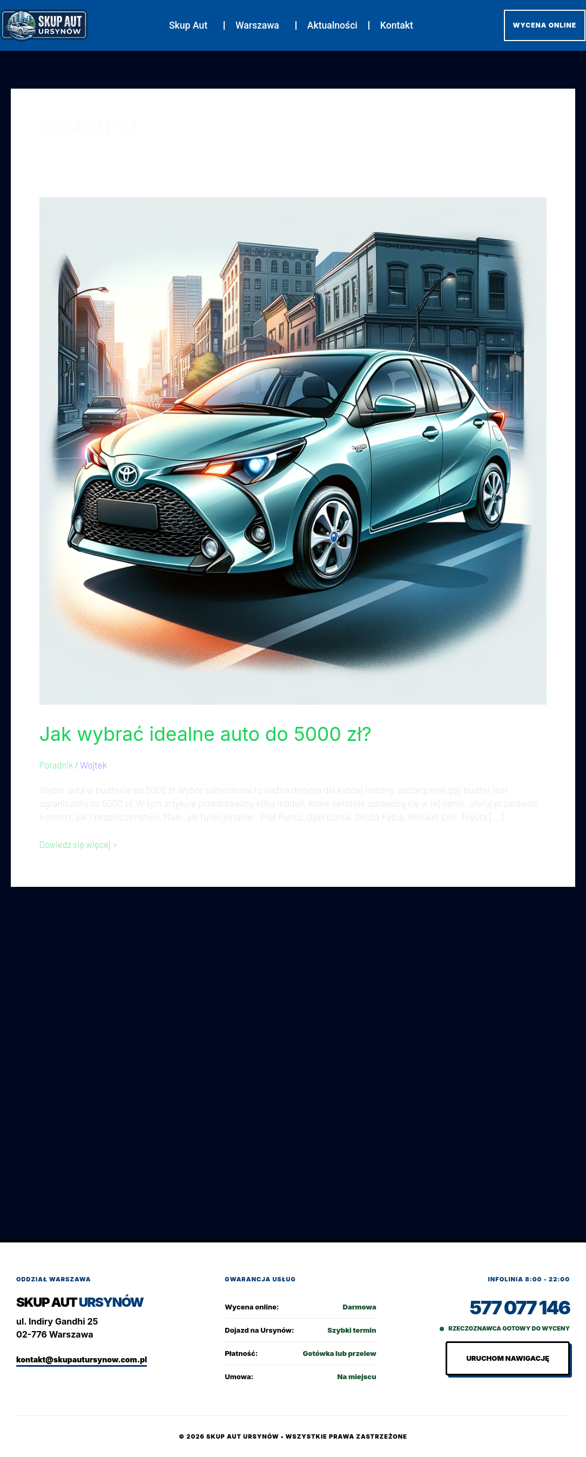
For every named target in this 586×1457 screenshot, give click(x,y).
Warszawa (260, 25)
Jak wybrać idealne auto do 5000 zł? (227, 733)
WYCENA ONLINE (545, 25)
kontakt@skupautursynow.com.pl (81, 1359)
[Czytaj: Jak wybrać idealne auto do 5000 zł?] (293, 450)
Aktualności (332, 25)
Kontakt (396, 25)
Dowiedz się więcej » (80, 844)
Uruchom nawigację (507, 1358)
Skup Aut (191, 25)
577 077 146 (518, 1308)
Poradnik (57, 765)
